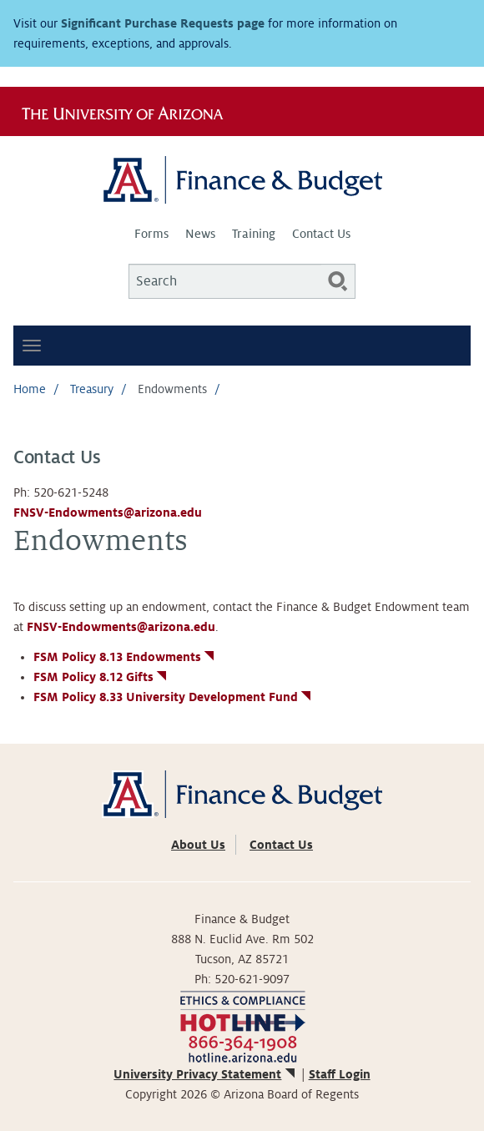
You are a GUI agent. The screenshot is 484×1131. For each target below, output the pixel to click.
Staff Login (340, 1074)
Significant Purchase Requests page (163, 23)
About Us (198, 844)
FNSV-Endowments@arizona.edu (107, 512)
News (200, 233)
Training (253, 233)
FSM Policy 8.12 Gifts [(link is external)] (101, 677)
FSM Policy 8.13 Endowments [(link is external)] (125, 657)
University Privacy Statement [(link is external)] (205, 1074)
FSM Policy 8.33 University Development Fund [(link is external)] (173, 697)
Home (29, 389)
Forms (151, 233)
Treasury (91, 389)
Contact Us (321, 233)
